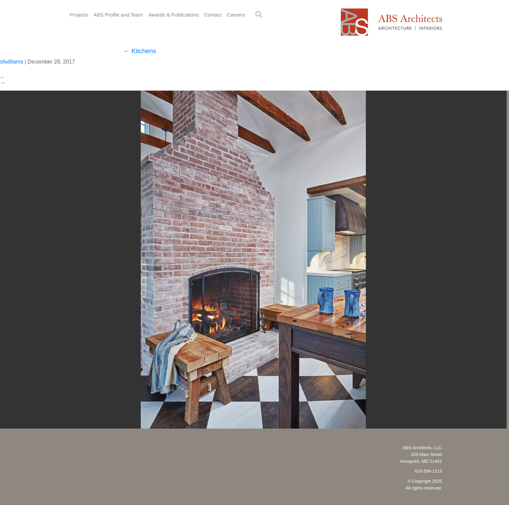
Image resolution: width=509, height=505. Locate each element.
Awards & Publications (173, 15)
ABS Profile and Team (118, 15)
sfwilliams (11, 62)
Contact (213, 15)
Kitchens (139, 50)
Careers (236, 15)
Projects (79, 15)
